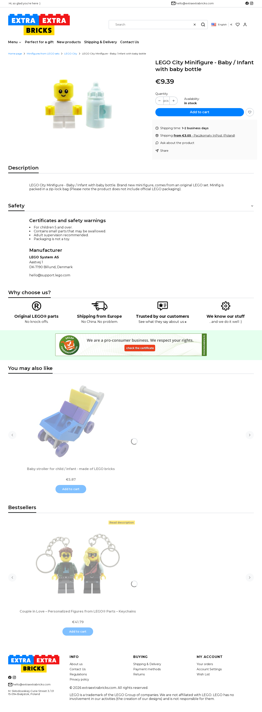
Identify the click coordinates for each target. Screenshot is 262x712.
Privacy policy (79, 679)
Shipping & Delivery (147, 664)
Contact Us (78, 669)
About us (76, 664)
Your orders (205, 664)
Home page (15, 53)
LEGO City (70, 53)
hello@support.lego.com (49, 275)
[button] (203, 24)
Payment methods (147, 669)
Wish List (203, 674)
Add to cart (199, 112)
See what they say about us (162, 322)
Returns (139, 674)
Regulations (78, 674)
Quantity (161, 94)
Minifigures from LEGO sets (43, 53)
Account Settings (209, 669)
